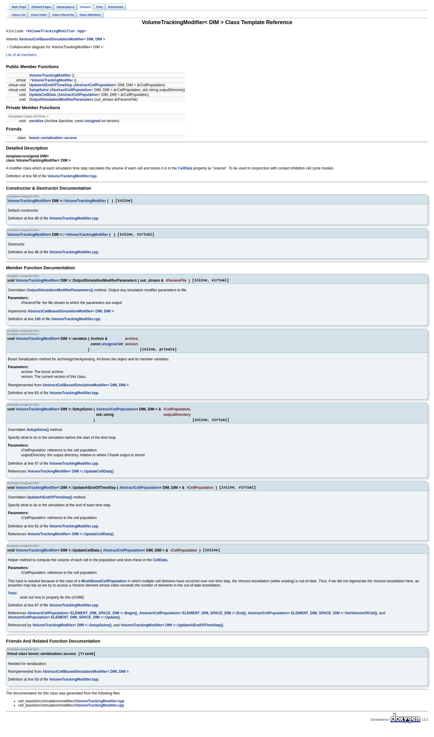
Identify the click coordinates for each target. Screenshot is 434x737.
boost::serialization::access (53, 139)
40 (37, 220)
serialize (36, 122)
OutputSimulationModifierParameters (61, 100)
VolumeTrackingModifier (50, 76)
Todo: (12, 600)
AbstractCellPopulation (94, 86)
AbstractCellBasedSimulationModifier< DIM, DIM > (62, 40)
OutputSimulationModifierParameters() (60, 294)
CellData (185, 169)
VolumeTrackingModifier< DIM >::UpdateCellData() (70, 477)
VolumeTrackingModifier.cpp (73, 220)
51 (37, 532)
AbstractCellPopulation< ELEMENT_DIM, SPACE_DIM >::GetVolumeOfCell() (312, 620)
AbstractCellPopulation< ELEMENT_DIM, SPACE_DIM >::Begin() (82, 620)
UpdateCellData (42, 95)
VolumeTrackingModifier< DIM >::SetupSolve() (71, 632)
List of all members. (21, 56)
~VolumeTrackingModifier (51, 81)
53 (37, 687)
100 (38, 323)
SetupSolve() (38, 435)
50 (35, 177)
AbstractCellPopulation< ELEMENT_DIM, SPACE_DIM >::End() (192, 620)
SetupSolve (39, 91)
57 (37, 469)
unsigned (92, 122)
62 (37, 397)
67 (37, 612)
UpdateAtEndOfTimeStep (50, 86)
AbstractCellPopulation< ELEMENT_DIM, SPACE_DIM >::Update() (64, 624)
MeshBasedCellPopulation (104, 588)
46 (37, 255)
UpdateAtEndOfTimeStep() (49, 503)
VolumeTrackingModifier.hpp (56, 31)
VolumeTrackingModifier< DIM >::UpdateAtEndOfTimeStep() (172, 632)
